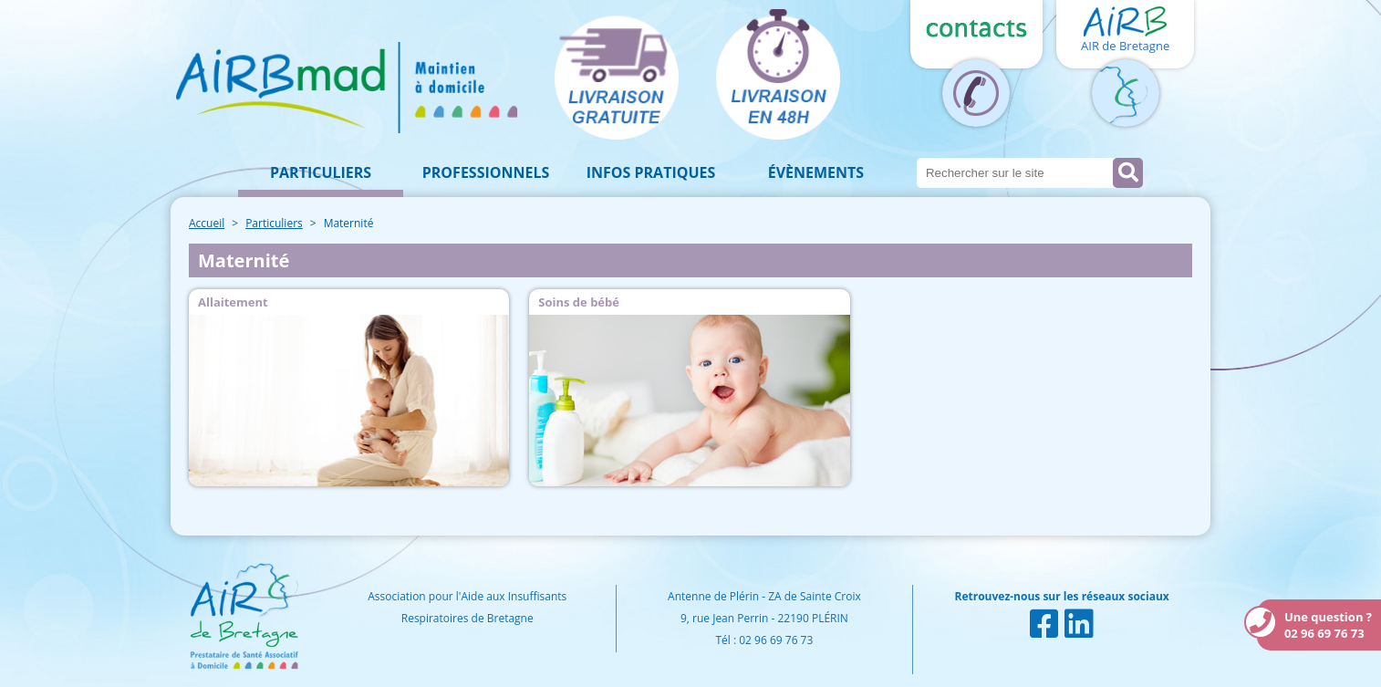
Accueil (206, 223)
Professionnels (486, 172)
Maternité (349, 223)
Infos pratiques (651, 172)
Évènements (816, 172)
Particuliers (320, 172)
